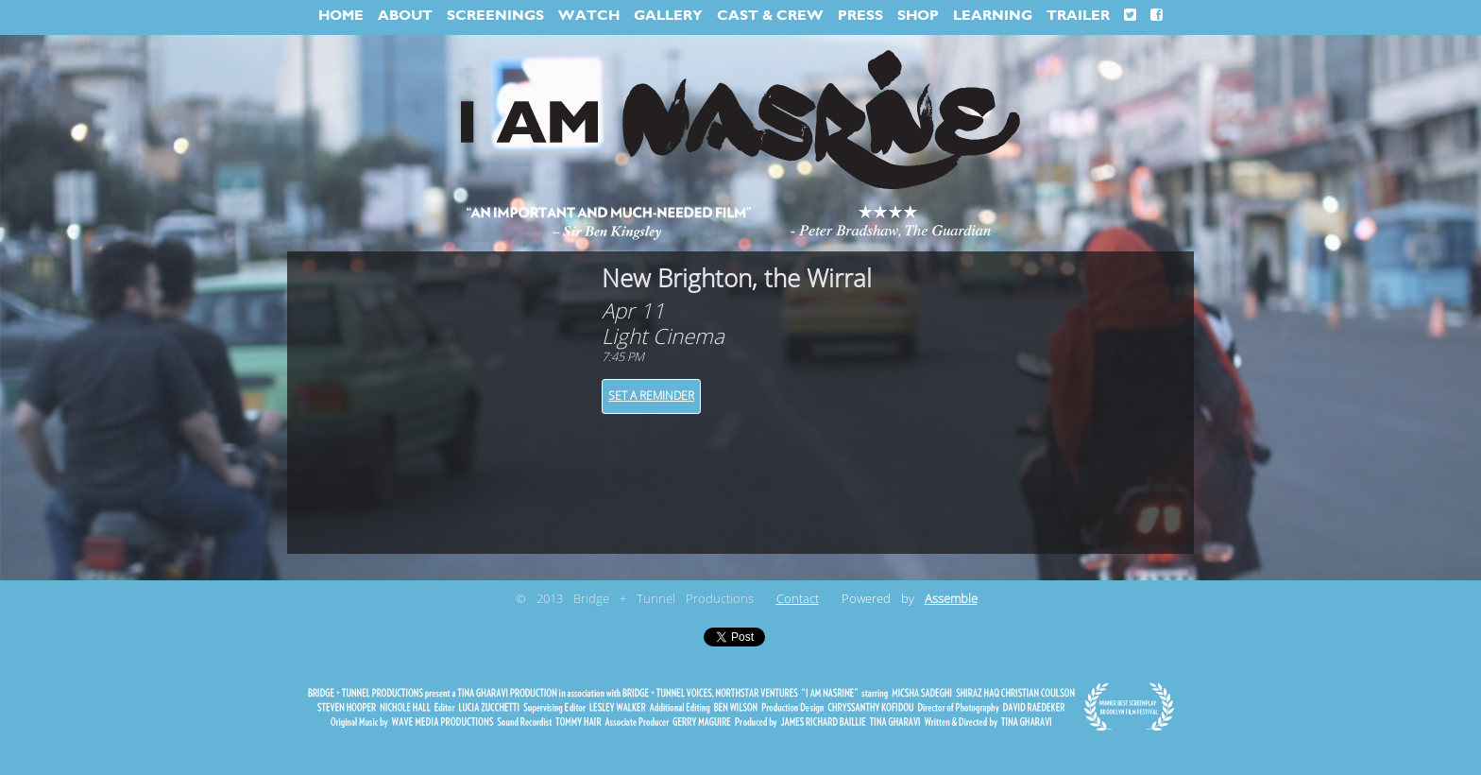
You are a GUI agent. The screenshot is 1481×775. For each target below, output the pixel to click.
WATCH (589, 16)
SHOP (918, 16)
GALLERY (668, 16)
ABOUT (405, 16)
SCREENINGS (495, 16)
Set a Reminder (651, 396)
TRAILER (1078, 16)
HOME (341, 16)
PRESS (860, 16)
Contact (797, 599)
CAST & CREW (770, 16)
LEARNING (992, 16)
